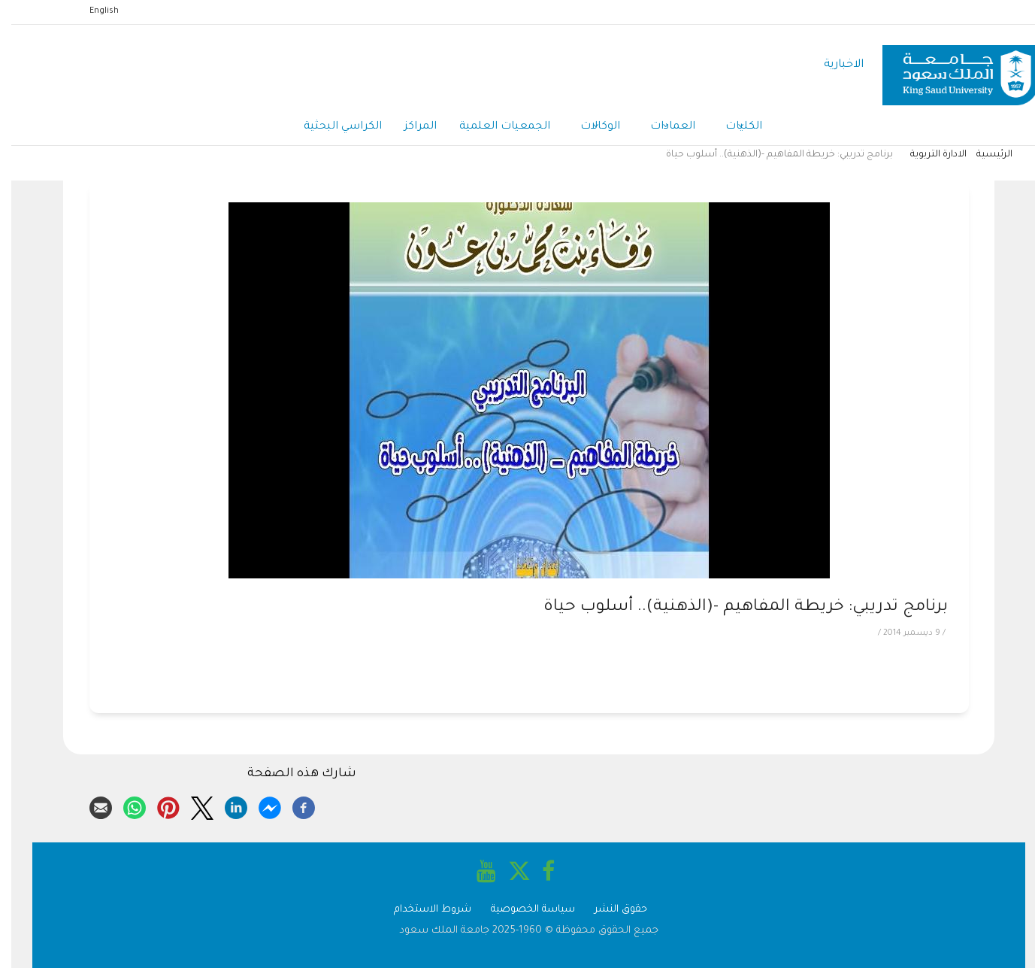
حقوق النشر (609, 909)
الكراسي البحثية (331, 127)
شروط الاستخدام (421, 909)
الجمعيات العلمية (493, 127)
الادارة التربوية (927, 155)
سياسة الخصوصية (522, 909)
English (92, 11)
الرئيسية (983, 155)
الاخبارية (832, 65)
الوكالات (589, 128)
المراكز (409, 127)
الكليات (732, 128)
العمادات (661, 128)
